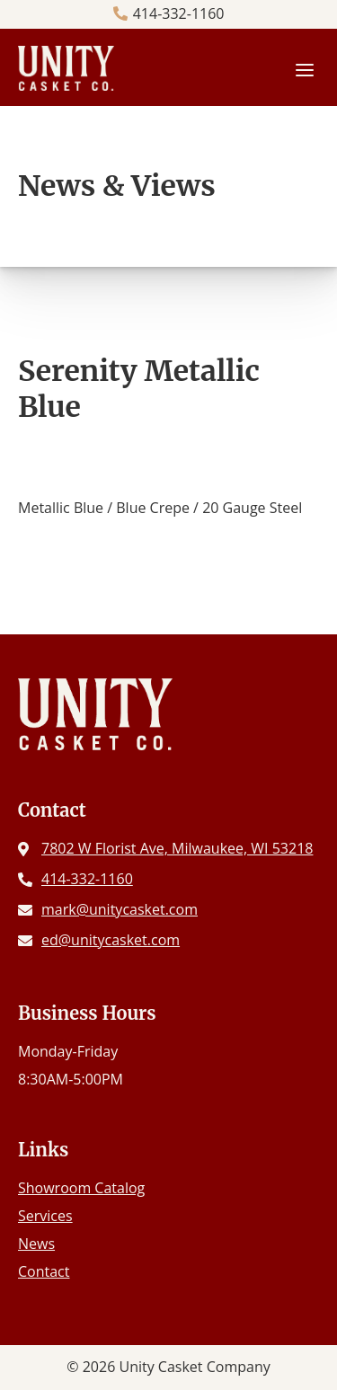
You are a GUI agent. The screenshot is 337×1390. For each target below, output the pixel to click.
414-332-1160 (179, 13)
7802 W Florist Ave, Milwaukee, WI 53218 (177, 848)
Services (45, 1216)
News (36, 1243)
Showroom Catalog (81, 1188)
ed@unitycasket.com (110, 940)
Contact (43, 1271)
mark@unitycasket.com (119, 909)
